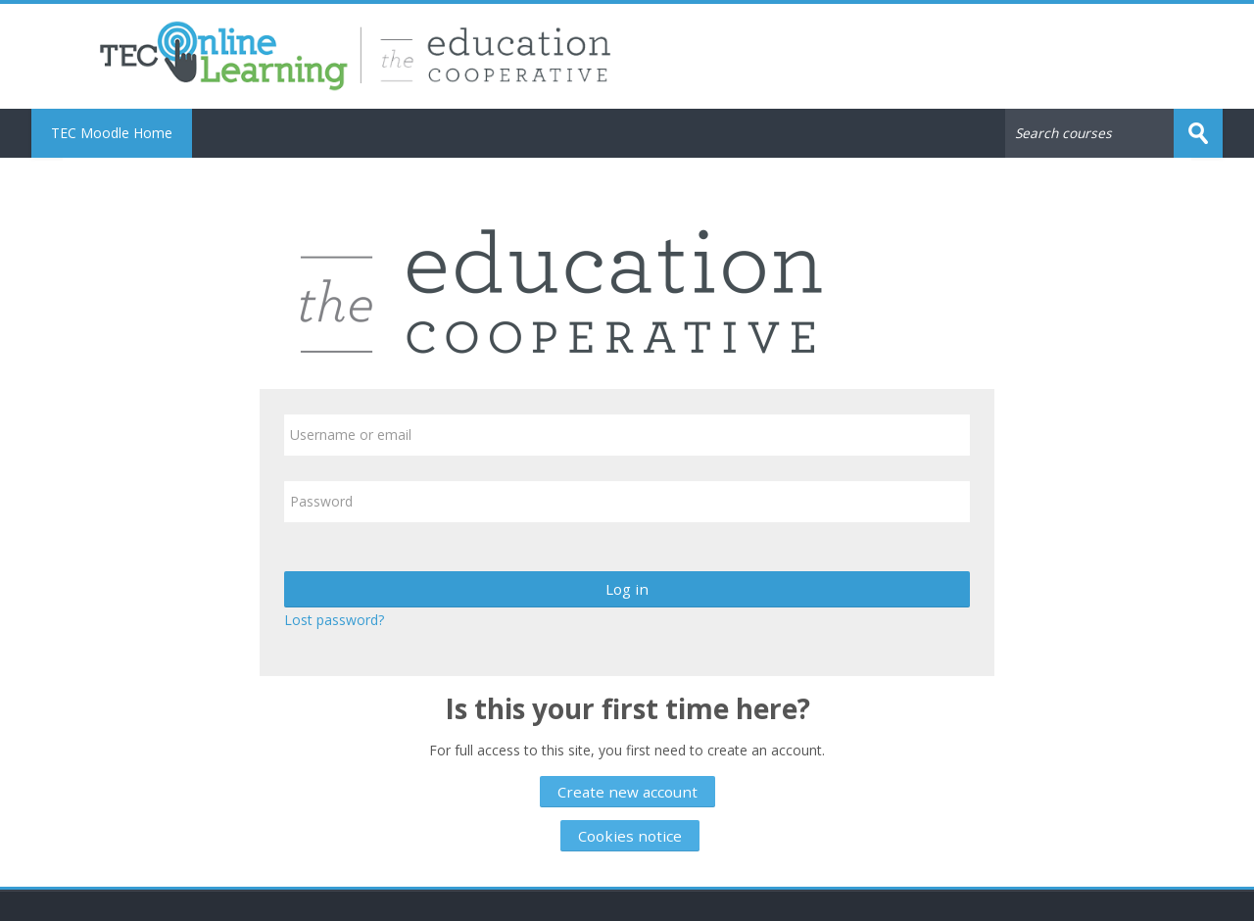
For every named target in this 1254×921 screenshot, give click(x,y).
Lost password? (334, 619)
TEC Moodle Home (111, 132)
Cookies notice (630, 836)
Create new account (627, 791)
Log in (627, 589)
